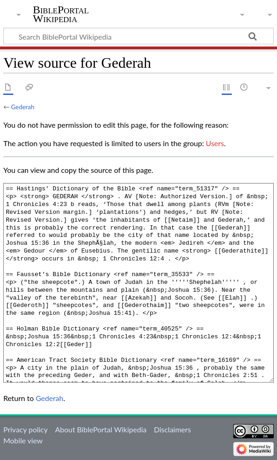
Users (215, 143)
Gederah (22, 107)
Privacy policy (25, 429)
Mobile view (22, 440)
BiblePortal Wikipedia (60, 14)
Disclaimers (172, 429)
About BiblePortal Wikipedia (100, 429)
